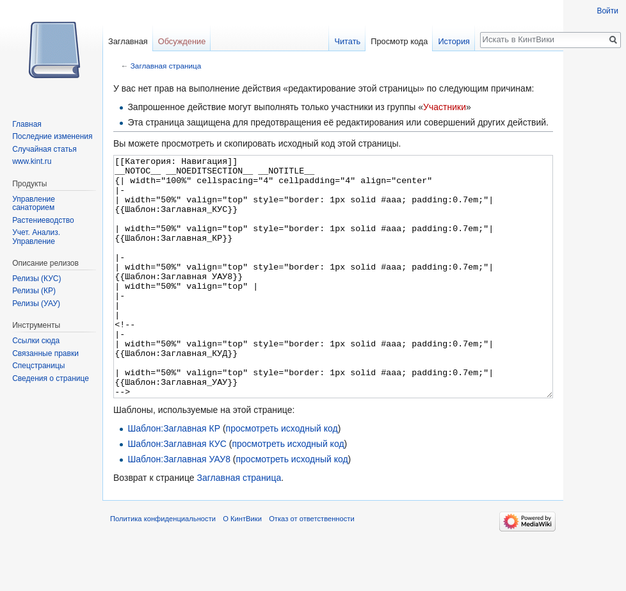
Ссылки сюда (36, 340)
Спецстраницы (38, 365)
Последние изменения (52, 136)
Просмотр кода (399, 41)
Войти (607, 10)
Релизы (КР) (34, 290)
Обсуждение (182, 41)
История (454, 41)
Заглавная (128, 41)
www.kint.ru (31, 161)
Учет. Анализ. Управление (36, 237)
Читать (347, 41)
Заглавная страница (166, 65)
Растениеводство (43, 220)
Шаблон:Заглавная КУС (176, 492)
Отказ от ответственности (312, 567)
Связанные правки (45, 353)
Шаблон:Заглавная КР (173, 476)
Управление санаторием (33, 204)
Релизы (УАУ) (36, 303)
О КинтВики (242, 567)
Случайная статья (44, 149)
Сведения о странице (50, 378)
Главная (27, 124)
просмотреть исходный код (282, 476)
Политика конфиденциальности (163, 567)
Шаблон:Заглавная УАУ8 (178, 507)
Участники (444, 107)
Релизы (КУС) (36, 278)
